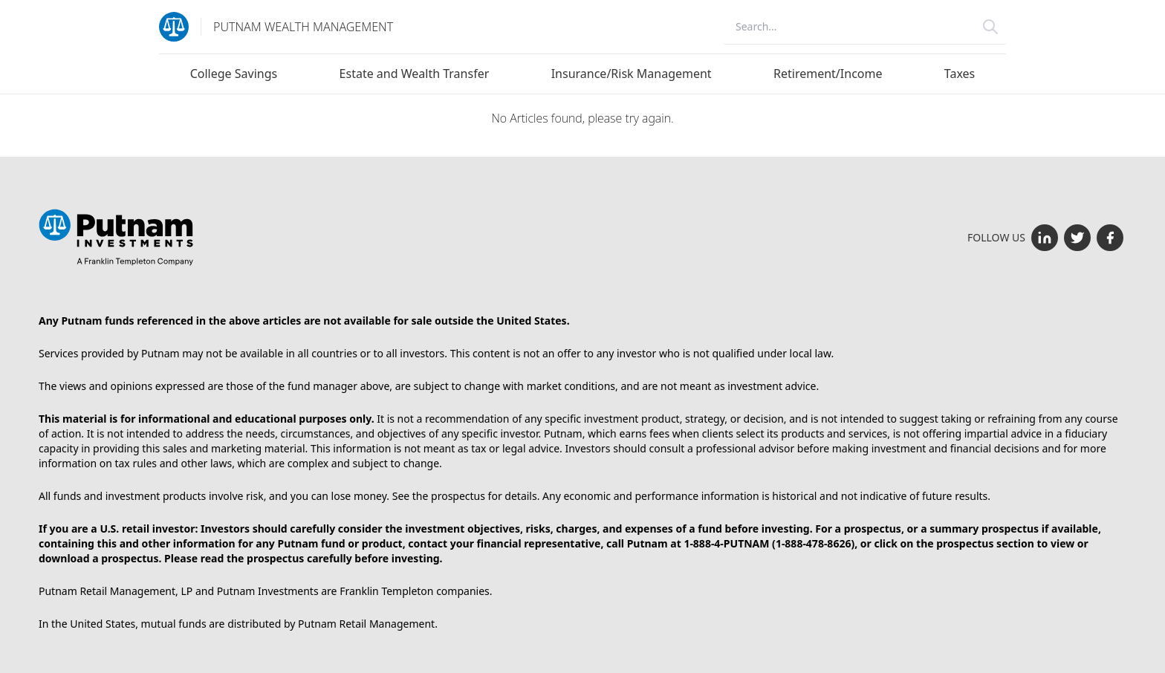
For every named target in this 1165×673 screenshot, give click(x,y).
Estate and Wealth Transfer (415, 73)
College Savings (234, 73)
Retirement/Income (827, 73)
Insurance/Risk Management (631, 73)
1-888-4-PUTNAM (726, 543)
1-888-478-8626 (813, 543)
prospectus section (985, 543)
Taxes (959, 73)
